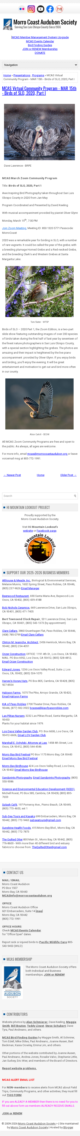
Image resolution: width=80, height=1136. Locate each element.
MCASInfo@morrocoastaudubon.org (27, 895)
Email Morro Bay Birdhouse (31, 769)
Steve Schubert (55, 1025)
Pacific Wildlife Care (53, 942)
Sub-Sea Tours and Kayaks (18, 816)
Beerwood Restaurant (15, 596)
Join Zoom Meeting (14, 228)
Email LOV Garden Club (32, 735)
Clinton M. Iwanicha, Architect (20, 642)
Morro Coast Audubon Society (37, 1123)
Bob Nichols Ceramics (15, 607)
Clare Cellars (9, 630)
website (28, 530)
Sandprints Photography (17, 777)
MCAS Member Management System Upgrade (40, 37)
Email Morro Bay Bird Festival (20, 758)
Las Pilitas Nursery (13, 715)
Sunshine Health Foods (16, 827)
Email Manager (30, 588)
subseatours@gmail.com (45, 820)
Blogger (68, 1127)
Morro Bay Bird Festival (16, 754)
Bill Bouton (18, 1025)
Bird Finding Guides (40, 45)
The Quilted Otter (12, 839)
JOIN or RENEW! (54, 974)
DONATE (40, 52)
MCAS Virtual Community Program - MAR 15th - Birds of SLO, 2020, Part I (39, 90)
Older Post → (68, 475)
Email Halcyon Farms (15, 696)
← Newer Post (12, 475)
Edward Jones (11, 669)
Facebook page (46, 530)
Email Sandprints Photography (51, 777)
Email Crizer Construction (17, 661)
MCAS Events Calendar (40, 41)
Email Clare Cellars (32, 634)
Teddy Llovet (35, 1025)
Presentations (21, 75)
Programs (38, 75)
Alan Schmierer (37, 1022)
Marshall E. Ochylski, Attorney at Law (24, 742)
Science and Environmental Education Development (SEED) (38, 789)
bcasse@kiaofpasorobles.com (49, 708)
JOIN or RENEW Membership (40, 49)
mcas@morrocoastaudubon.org (47, 453)
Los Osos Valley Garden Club (20, 731)
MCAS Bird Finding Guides (20, 1037)
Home (7, 75)
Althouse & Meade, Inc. (16, 580)
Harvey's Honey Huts (14, 681)
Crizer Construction (14, 654)
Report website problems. (19, 1068)
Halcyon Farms (11, 692)
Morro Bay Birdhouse (15, 766)
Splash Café (9, 804)
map (39, 911)
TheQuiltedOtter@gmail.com (49, 847)
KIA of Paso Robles (14, 704)
